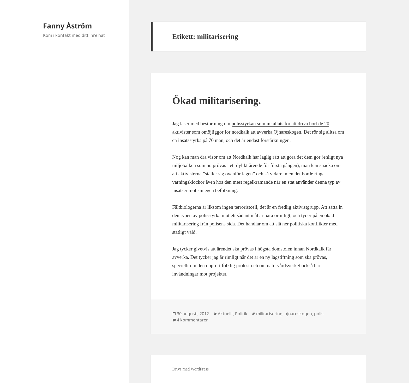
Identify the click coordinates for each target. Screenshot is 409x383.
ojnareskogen (298, 313)
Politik (241, 313)
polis (318, 313)
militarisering (269, 313)
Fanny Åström (67, 26)
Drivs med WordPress (190, 369)
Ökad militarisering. (216, 100)
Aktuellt (225, 313)
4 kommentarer (192, 320)
